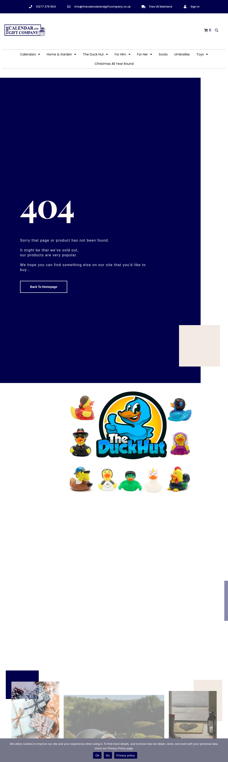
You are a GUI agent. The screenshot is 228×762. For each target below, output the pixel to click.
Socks (163, 54)
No (108, 755)
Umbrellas (182, 54)
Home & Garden (61, 54)
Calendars (30, 54)
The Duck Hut (95, 54)
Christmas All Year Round (114, 63)
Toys (202, 54)
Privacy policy (125, 755)
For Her (144, 54)
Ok (97, 755)
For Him (122, 54)
